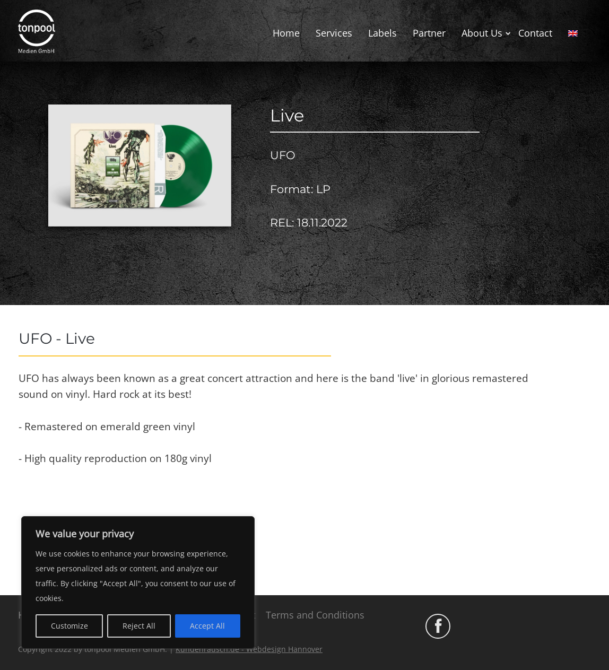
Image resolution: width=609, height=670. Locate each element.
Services (334, 33)
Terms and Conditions (315, 614)
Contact (535, 33)
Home (286, 33)
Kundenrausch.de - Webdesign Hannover (249, 649)
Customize (69, 626)
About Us (482, 33)
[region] (138, 582)
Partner (429, 33)
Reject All (139, 626)
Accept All (207, 626)
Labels (382, 33)
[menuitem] (573, 33)
